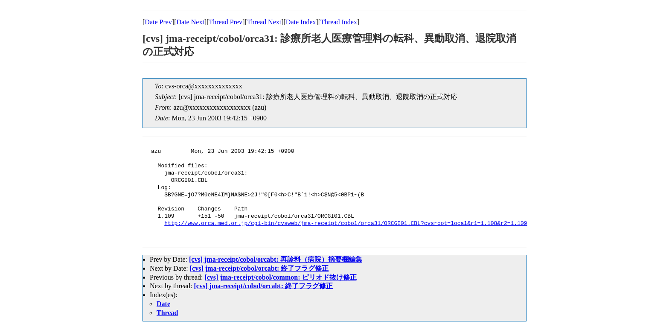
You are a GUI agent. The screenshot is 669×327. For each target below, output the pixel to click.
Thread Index (338, 22)
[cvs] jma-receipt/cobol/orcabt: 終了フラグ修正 (259, 268)
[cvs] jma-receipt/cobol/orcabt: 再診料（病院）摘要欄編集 (275, 259)
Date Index (301, 22)
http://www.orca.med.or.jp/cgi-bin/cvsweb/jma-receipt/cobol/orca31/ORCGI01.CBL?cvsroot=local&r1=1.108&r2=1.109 (345, 224)
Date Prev (158, 22)
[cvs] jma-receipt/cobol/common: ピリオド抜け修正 (280, 277)
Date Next (190, 22)
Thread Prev (225, 22)
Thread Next (264, 22)
